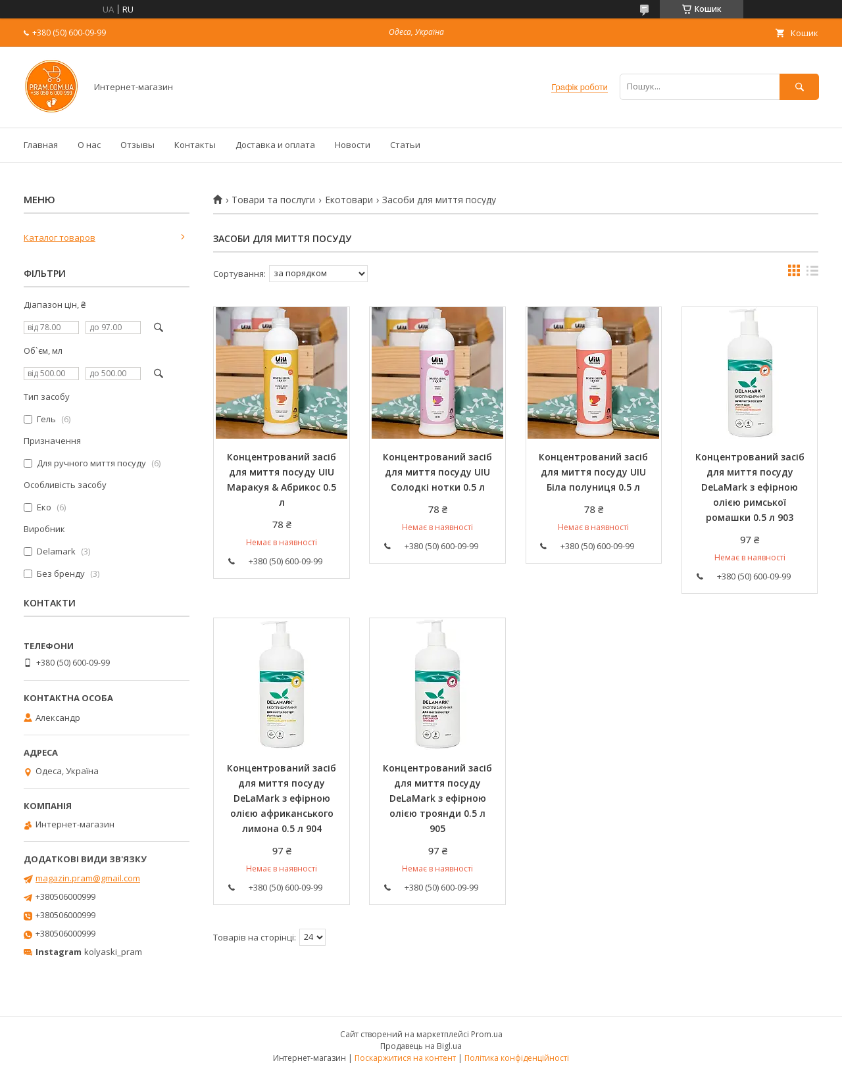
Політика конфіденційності (516, 1058)
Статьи (405, 145)
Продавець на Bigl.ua (421, 1046)
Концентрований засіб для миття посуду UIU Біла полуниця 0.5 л (593, 472)
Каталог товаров (59, 237)
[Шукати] (799, 86)
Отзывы (137, 145)
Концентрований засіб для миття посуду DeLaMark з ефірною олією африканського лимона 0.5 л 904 (281, 798)
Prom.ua (487, 1034)
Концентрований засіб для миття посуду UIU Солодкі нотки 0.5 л (437, 472)
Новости (352, 145)
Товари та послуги (273, 200)
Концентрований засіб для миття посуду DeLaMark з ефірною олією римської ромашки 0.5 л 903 (750, 487)
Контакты (195, 145)
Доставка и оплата (275, 145)
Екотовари (349, 200)
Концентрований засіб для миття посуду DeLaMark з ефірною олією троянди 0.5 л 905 (437, 798)
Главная (41, 145)
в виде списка (812, 273)
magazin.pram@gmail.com (88, 878)
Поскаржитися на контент (405, 1058)
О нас (89, 145)
